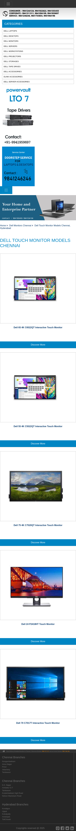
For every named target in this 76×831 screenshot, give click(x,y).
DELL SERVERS (10, 46)
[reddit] (67, 828)
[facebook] (62, 828)
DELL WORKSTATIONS (13, 51)
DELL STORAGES (11, 61)
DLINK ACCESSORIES (13, 77)
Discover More (38, 345)
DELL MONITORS (11, 41)
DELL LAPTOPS (10, 31)
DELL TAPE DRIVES (12, 67)
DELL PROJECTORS (12, 56)
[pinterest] (58, 828)
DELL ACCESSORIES (13, 72)
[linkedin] (72, 828)
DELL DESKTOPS (11, 36)
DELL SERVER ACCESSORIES (17, 82)
